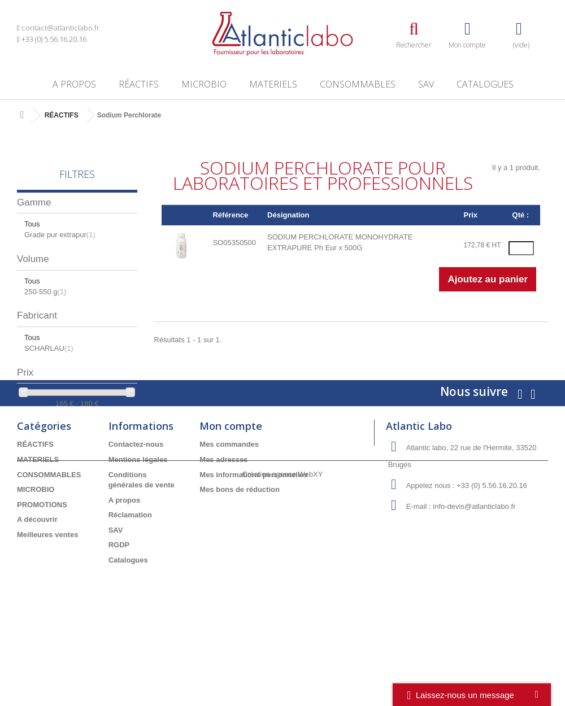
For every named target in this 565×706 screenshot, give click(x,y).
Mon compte (230, 500)
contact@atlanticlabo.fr (60, 28)
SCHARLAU (48, 348)
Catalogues (485, 84)
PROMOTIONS (42, 578)
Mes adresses (223, 533)
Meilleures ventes (47, 608)
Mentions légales (138, 533)
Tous (32, 224)
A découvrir (37, 593)
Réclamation (130, 589)
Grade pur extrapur (59, 234)
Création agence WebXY (282, 674)
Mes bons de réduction (239, 563)
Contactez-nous (136, 519)
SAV (426, 84)
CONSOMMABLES (357, 84)
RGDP (119, 619)
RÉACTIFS (139, 84)
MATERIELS (273, 84)
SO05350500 (234, 242)
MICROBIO (204, 84)
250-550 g (45, 291)
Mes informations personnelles (253, 548)
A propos (74, 84)
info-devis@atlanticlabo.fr (474, 581)
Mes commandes (229, 519)
